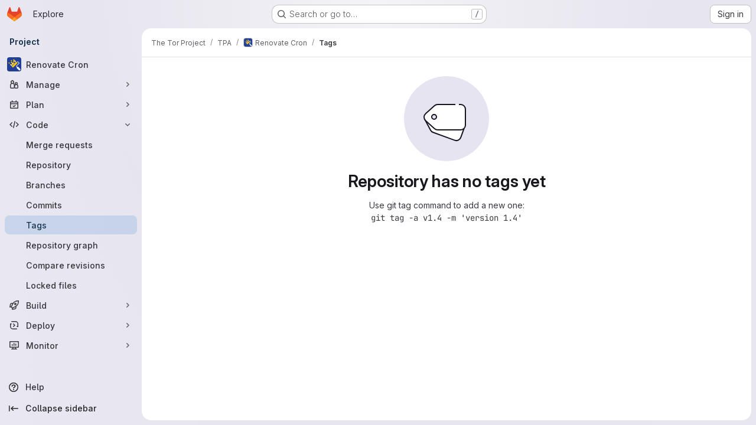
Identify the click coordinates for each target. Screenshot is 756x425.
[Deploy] (71, 325)
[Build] (71, 305)
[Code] (71, 124)
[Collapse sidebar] (71, 408)
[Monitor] (71, 345)
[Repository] (71, 164)
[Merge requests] (71, 144)
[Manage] (71, 84)
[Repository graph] (71, 245)
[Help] (71, 387)
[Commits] (71, 204)
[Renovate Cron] (71, 64)
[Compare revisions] (71, 265)
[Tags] (71, 224)
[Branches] (71, 184)
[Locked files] (71, 285)
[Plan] (71, 104)
